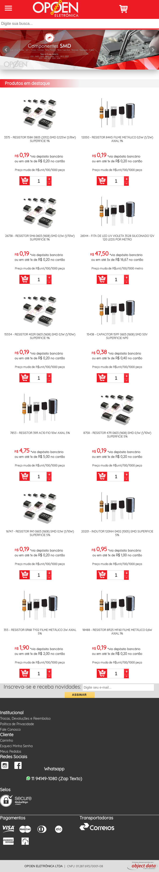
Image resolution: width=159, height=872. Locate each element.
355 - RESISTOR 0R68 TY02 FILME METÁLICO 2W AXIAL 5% (40, 631)
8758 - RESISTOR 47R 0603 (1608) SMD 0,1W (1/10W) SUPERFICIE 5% (117, 434)
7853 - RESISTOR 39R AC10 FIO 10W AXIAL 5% (40, 433)
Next (153, 50)
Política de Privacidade (17, 724)
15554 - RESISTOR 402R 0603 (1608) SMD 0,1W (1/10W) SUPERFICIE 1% (39, 336)
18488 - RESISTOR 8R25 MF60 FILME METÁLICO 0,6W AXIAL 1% (117, 631)
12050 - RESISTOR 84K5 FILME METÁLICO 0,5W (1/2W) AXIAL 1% (117, 139)
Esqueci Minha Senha (16, 746)
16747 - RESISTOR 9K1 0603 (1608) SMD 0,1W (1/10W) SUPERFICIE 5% (40, 533)
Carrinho (6, 740)
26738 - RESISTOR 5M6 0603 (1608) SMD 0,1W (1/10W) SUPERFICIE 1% (39, 237)
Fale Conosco (10, 729)
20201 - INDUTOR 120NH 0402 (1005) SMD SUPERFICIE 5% (117, 533)
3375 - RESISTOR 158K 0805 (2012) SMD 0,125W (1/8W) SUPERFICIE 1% (40, 139)
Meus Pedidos (10, 751)
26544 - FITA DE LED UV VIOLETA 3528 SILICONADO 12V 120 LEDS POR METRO (117, 237)
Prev (6, 50)
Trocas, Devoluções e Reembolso (25, 718)
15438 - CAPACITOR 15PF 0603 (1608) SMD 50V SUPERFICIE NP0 (117, 336)
